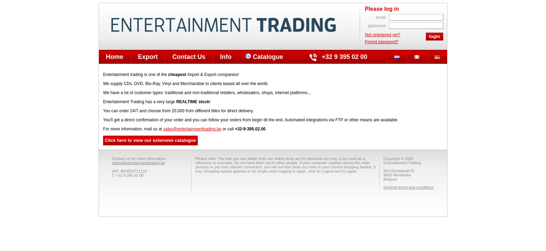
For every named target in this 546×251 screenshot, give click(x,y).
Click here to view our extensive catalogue (150, 140)
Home (114, 56)
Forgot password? (381, 41)
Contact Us (188, 56)
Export (148, 56)
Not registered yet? (382, 34)
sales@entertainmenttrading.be (192, 129)
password (377, 25)
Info (226, 56)
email (381, 17)
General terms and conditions (408, 187)
